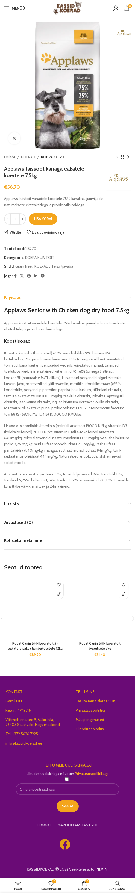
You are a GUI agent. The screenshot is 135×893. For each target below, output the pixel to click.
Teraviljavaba (62, 266)
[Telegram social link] (42, 276)
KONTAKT (13, 691)
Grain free (23, 266)
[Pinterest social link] (29, 276)
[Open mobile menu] (14, 8)
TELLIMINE (85, 691)
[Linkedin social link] (36, 276)
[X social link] (21, 276)
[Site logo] (68, 7)
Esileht (9, 157)
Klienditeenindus (90, 728)
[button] (58, 594)
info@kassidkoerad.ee (23, 743)
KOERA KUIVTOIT (56, 157)
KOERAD (28, 157)
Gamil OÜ (13, 701)
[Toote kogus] (15, 219)
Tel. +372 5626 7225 (21, 733)
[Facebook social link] (15, 276)
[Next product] (128, 157)
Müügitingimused (90, 719)
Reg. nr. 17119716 (18, 710)
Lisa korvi (43, 219)
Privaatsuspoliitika (90, 710)
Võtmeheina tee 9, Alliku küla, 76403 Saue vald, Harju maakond (32, 722)
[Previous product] (117, 157)
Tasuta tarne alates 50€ (96, 701)
